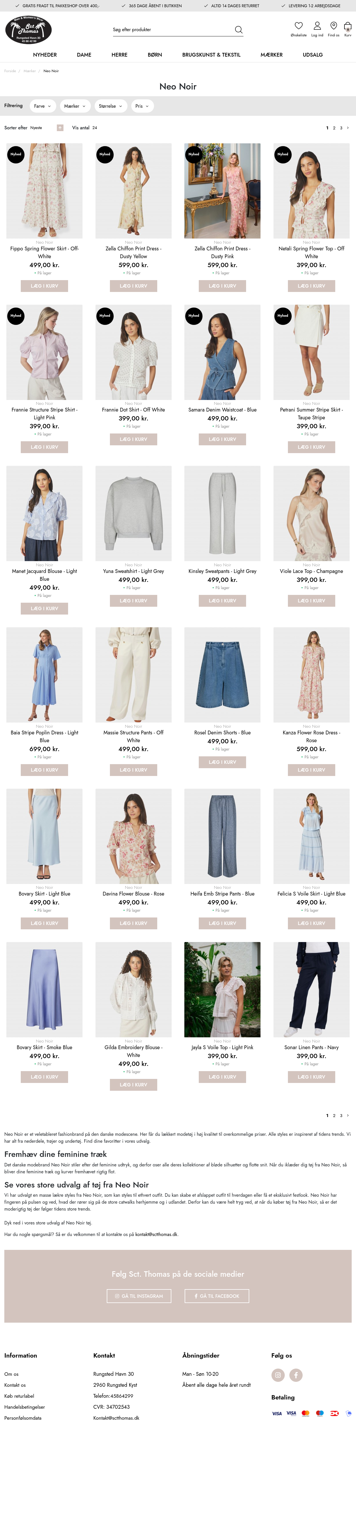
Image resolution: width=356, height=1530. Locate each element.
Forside (10, 69)
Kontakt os (15, 1469)
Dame (84, 53)
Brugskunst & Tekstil (211, 53)
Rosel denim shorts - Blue (222, 789)
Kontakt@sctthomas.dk (117, 1502)
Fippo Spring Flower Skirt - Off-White (44, 265)
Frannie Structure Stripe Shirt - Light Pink (44, 441)
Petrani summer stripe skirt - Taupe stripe (311, 441)
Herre (120, 53)
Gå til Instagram (136, 1381)
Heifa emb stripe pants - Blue (222, 965)
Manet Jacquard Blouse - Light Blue (44, 617)
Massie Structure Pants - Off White (134, 793)
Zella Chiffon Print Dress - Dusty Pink (222, 265)
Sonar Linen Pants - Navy (311, 1133)
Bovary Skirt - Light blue (44, 965)
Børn (155, 53)
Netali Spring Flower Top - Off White (311, 265)
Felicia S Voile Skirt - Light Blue (312, 965)
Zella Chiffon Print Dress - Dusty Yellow (133, 265)
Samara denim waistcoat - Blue (222, 437)
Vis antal (80, 126)
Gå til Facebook (219, 1381)
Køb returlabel (19, 1480)
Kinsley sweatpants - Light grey (222, 613)
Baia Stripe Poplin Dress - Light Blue (44, 793)
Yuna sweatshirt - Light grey (133, 613)
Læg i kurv (44, 299)
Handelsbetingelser (25, 1491)
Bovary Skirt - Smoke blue (44, 1133)
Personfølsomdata (23, 1502)
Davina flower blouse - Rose (133, 965)
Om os (11, 1458)
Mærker (272, 53)
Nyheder (45, 53)
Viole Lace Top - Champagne (311, 613)
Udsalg (313, 53)
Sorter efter (15, 126)
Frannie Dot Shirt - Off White (133, 437)
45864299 (122, 1480)
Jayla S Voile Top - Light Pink (222, 1133)
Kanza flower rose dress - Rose (311, 793)
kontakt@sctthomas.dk (156, 1320)
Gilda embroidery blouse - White (133, 1137)
